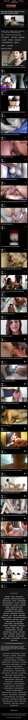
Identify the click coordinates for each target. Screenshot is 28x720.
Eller (5, 636)
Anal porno (6, 613)
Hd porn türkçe (9, 681)
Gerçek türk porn (9, 686)
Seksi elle (3, 617)
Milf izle (23, 664)
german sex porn (7, 677)
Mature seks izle (8, 668)
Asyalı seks (21, 1)
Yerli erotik (9, 690)
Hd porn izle (5, 699)
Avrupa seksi (14, 640)
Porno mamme (22, 694)
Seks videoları (6, 673)
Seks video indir (15, 653)
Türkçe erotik (8, 675)
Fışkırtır (18, 634)
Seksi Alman (22, 613)
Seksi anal (5, 615)
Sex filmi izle (22, 673)
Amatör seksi (7, 1)
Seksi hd (14, 1)
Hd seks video (21, 660)
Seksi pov (15, 615)
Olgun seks (6, 655)
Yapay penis (20, 629)
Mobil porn (23, 701)
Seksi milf (7, 596)
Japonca (14, 600)
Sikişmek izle (16, 677)
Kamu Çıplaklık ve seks (17, 607)
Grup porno (15, 619)
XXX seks (23, 653)
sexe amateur (6, 664)
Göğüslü (10, 617)
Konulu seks (14, 673)
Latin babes (12, 634)
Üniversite (16, 42)
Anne (21, 627)
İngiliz (23, 634)
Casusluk (16, 602)
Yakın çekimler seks (10, 629)
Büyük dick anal (7, 632)
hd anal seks (10, 45)
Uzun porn (23, 662)
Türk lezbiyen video (7, 701)
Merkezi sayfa (14, 710)
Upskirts (5, 634)
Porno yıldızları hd (11, 621)
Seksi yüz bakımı (8, 623)
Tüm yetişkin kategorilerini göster (14, 643)
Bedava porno (22, 699)
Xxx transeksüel (15, 638)
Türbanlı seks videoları (9, 660)
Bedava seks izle (19, 688)
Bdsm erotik (22, 615)
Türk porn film (13, 694)
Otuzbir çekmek (18, 39)
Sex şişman (13, 655)
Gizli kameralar (9, 611)
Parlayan (22, 619)
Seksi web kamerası (19, 623)
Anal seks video (14, 593)
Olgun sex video (6, 662)
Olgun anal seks (6, 600)
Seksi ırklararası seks (11, 609)
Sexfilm (16, 701)
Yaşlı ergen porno (7, 605)
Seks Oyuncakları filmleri (20, 617)
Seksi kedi (22, 602)
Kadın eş (7, 607)
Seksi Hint (15, 632)
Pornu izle (5, 694)
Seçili (17, 627)
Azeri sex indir (21, 655)
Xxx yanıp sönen (20, 636)
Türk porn (8, 666)
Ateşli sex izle (19, 686)
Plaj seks (23, 638)
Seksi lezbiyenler (18, 611)
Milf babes (10, 39)
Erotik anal (15, 703)
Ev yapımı (4, 39)
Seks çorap (20, 621)
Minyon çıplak (14, 2)
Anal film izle (20, 696)
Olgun (12, 596)
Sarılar (20, 609)
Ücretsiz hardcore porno (7, 42)
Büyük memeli (6, 598)
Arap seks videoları (8, 670)
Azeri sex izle (7, 703)
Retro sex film (14, 705)
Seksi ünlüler (13, 625)
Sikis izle (22, 703)
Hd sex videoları (9, 658)
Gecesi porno (6, 653)
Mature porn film (17, 666)
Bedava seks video (18, 675)
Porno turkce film (19, 668)
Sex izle (23, 677)
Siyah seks (6, 625)
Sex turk (14, 692)
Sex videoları (19, 658)
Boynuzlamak (21, 625)
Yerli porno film (7, 683)
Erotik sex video (6, 692)
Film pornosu (13, 699)
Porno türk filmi (18, 681)
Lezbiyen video (19, 679)
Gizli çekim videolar (9, 696)
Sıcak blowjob (19, 596)
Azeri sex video (22, 692)
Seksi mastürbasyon (8, 602)
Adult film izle (15, 662)
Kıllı (10, 615)
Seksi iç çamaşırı (6, 638)
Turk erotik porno (20, 670)
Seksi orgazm (11, 636)
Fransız (13, 627)
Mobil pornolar (15, 664)
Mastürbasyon (7, 619)
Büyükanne (22, 605)
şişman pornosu (17, 690)
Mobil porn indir (9, 679)
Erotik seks (22, 632)
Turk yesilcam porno (19, 683)
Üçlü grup (7, 627)
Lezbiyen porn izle (9, 688)
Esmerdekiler (21, 37)
